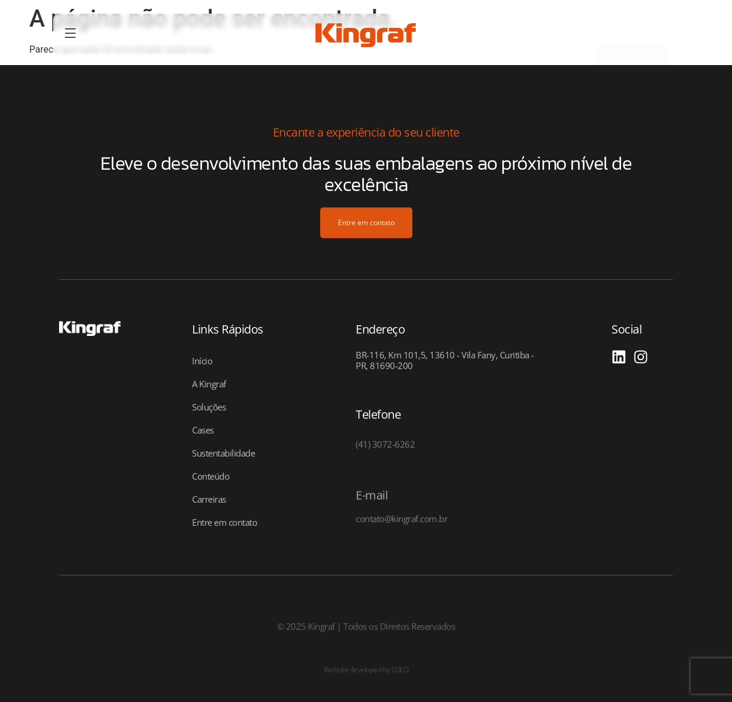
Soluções (209, 407)
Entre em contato (224, 522)
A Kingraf (209, 384)
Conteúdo (210, 476)
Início (202, 361)
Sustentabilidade (223, 453)
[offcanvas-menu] (70, 34)
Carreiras (209, 499)
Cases (203, 430)
